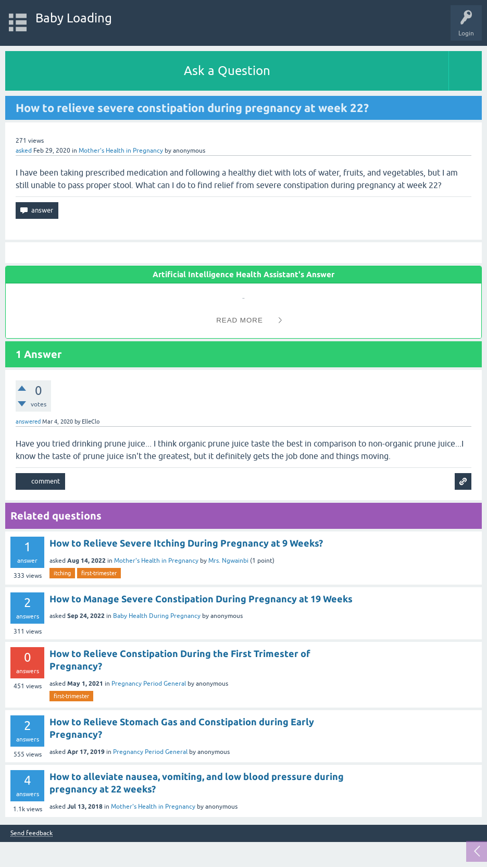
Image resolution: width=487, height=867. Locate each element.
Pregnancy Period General (148, 683)
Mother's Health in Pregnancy (121, 150)
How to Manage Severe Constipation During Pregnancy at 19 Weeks (201, 598)
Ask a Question (227, 71)
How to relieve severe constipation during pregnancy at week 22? (192, 107)
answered (28, 421)
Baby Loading (73, 18)
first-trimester (99, 573)
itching (62, 573)
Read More (239, 320)
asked (24, 150)
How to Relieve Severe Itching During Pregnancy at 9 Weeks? (186, 543)
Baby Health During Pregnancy (157, 616)
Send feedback (31, 833)
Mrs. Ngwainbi (228, 560)
